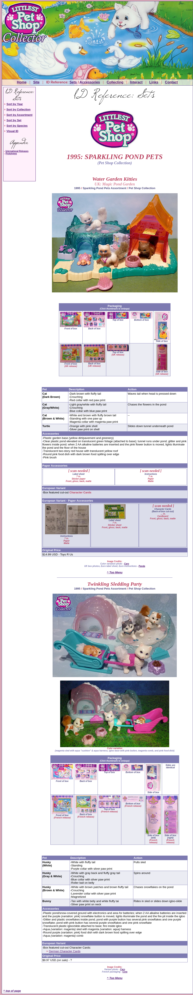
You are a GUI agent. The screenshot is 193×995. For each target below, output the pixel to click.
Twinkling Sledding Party (114, 584)
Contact (171, 82)
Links (153, 82)
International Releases (17, 151)
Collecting (115, 82)
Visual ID (12, 131)
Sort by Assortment (19, 114)
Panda (142, 566)
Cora (124, 972)
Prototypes (11, 153)
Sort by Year (14, 104)
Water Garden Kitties (114, 179)
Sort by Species (17, 125)
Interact (136, 82)
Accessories (90, 82)
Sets (73, 82)
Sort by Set (13, 120)
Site (36, 82)
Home (21, 82)
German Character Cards (64, 951)
